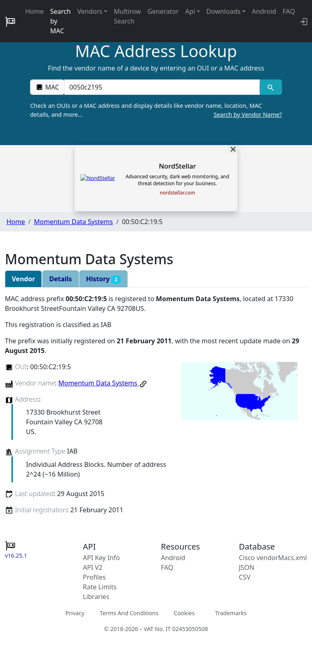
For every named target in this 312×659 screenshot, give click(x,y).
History (103, 279)
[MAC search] (271, 87)
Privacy (74, 613)
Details (60, 278)
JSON (246, 567)
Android (264, 11)
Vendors (89, 11)
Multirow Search (127, 16)
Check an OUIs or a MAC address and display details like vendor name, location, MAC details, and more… (156, 110)
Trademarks (231, 613)
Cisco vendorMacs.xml (273, 557)
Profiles (94, 577)
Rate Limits (100, 586)
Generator (163, 11)
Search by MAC (60, 21)
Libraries (96, 596)
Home (34, 11)
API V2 (92, 567)
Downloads (223, 11)
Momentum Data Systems (73, 221)
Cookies (184, 613)
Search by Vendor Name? (248, 114)
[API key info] (303, 21)
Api (190, 11)
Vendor (23, 278)
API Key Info (101, 557)
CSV (245, 577)
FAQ (289, 11)
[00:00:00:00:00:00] (162, 87)
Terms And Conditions (129, 613)
